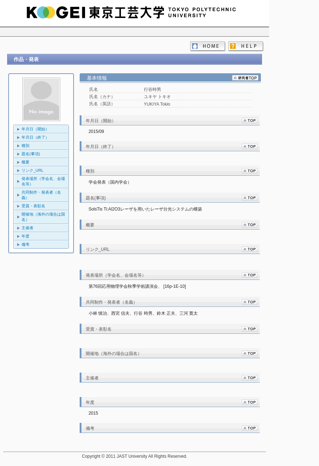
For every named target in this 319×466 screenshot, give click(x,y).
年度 (25, 236)
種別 (25, 145)
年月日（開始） (35, 129)
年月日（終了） (35, 137)
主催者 (27, 228)
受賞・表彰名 (33, 206)
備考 (25, 244)
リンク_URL (32, 170)
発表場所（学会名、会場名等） (43, 181)
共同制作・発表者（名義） (41, 195)
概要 (25, 162)
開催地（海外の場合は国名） (43, 217)
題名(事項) (31, 154)
